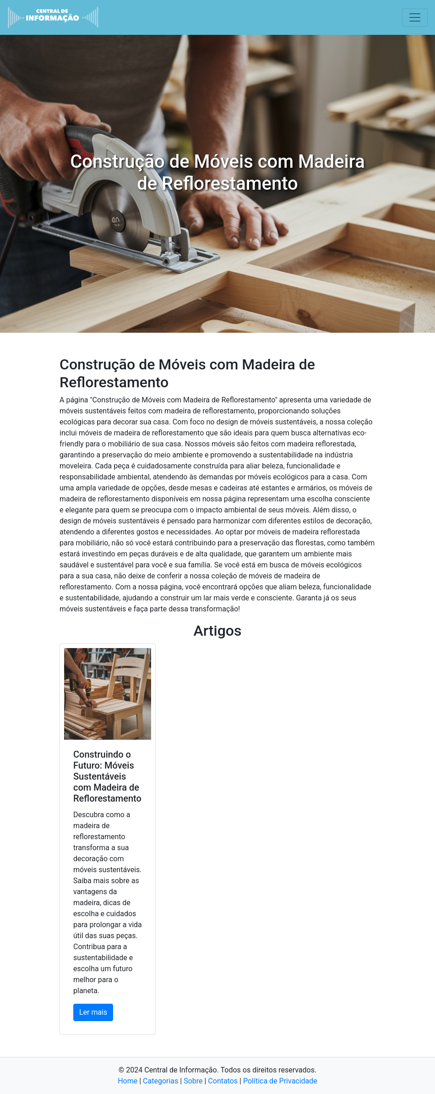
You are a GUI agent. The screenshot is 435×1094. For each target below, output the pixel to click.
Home (127, 1081)
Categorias (160, 1081)
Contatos (223, 1081)
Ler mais (93, 1012)
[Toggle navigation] (415, 17)
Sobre (193, 1081)
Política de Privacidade (280, 1081)
